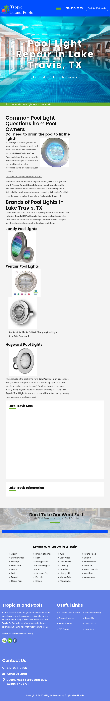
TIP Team (64, 629)
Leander (64, 569)
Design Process (66, 618)
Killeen (39, 581)
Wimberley (89, 577)
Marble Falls (65, 577)
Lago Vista (65, 557)
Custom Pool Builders (69, 612)
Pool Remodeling (93, 612)
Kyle (62, 553)
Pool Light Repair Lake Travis (37, 104)
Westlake (88, 573)
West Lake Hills (91, 569)
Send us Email (17, 674)
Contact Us (90, 623)
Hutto (38, 569)
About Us (89, 618)
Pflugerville (65, 581)
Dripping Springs (43, 553)
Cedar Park (16, 581)
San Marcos (90, 561)
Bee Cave (16, 565)
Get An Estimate (97, 8)
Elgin (38, 557)
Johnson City (42, 573)
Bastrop (15, 561)
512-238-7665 (74, 8)
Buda (13, 573)
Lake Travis (15, 104)
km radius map (55, 444)
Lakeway (64, 565)
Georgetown (42, 561)
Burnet (14, 577)
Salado (87, 557)
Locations (89, 629)
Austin (14, 553)
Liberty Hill (65, 573)
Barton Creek (17, 557)
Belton (14, 569)
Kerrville (39, 577)
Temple (88, 565)
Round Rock (90, 553)
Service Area (65, 623)
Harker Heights (43, 565)
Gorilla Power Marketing (22, 633)
